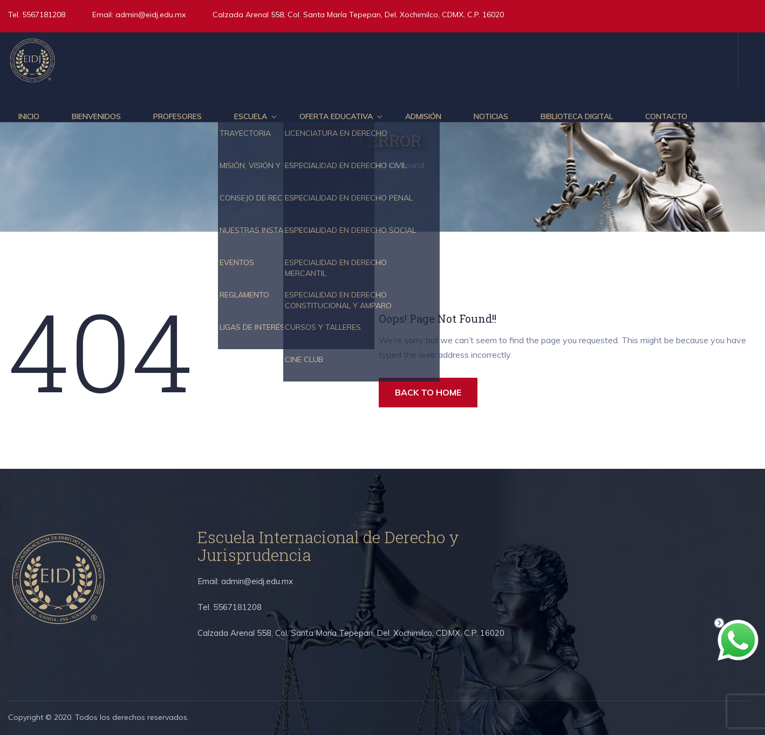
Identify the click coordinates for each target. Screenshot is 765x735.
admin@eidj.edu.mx (150, 14)
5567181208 (42, 14)
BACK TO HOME (428, 392)
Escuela (250, 116)
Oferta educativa (336, 116)
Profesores (177, 116)
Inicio (28, 116)
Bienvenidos (96, 116)
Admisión (423, 116)
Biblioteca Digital (577, 116)
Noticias (491, 116)
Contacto (666, 116)
